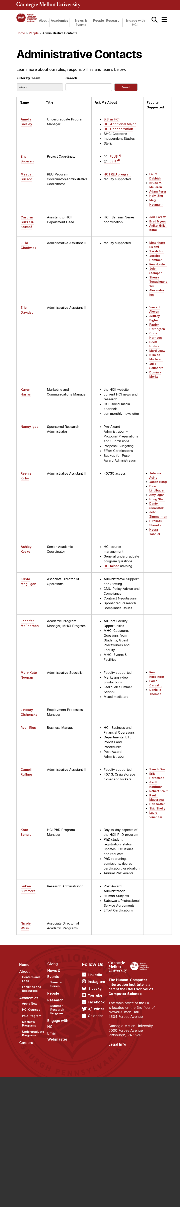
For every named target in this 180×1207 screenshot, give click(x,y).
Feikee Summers (28, 888)
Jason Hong (158, 481)
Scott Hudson (154, 344)
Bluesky (95, 988)
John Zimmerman (158, 514)
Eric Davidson (28, 310)
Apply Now (29, 1003)
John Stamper (155, 271)
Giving (52, 964)
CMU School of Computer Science (130, 991)
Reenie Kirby (26, 475)
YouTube (95, 995)
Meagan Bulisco (27, 176)
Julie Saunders (156, 366)
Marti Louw (157, 350)
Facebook (96, 1002)
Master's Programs (29, 1023)
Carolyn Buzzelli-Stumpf (27, 222)
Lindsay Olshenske (29, 712)
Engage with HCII (135, 22)
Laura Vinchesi (155, 815)
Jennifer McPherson (30, 623)
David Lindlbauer (157, 488)
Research (113, 20)
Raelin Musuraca (156, 797)
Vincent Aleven (154, 309)
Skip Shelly (157, 808)
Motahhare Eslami (157, 245)
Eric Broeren (27, 158)
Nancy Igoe (29, 427)
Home (20, 33)
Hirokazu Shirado (155, 523)
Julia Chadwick (28, 245)
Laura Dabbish (155, 176)
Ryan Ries (28, 728)
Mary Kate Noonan (29, 675)
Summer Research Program (57, 1009)
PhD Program (31, 1015)
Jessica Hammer (155, 258)
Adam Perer (157, 191)
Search (71, 78)
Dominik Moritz (155, 374)
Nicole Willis (26, 925)
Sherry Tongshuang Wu (158, 282)
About (44, 20)
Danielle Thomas (155, 692)
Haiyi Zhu (156, 195)
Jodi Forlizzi (158, 217)
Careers (26, 1043)
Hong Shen (157, 499)
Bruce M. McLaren (155, 185)
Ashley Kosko (26, 549)
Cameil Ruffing (26, 772)
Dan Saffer (157, 804)
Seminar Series (56, 984)
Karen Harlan (26, 391)
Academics (60, 20)
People (98, 20)
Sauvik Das (157, 769)
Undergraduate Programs (33, 1033)
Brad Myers (157, 221)
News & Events (81, 22)
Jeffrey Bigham (155, 318)
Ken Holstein (158, 264)
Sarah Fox (156, 251)
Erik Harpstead (156, 776)
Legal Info (117, 1044)
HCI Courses (31, 1009)
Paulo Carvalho (155, 683)
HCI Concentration (118, 129)
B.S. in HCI (111, 119)
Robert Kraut (158, 791)
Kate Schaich (27, 832)
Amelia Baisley (26, 121)
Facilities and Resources (31, 988)
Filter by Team (28, 78)
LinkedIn (95, 975)
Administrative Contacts (59, 33)
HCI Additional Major (120, 124)
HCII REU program (117, 174)
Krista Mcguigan (28, 581)
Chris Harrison (155, 335)
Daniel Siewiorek (156, 506)
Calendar (95, 1016)
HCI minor (111, 566)
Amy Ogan (157, 494)
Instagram (96, 982)
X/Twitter (96, 1009)
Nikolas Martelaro (156, 357)
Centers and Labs (31, 979)
